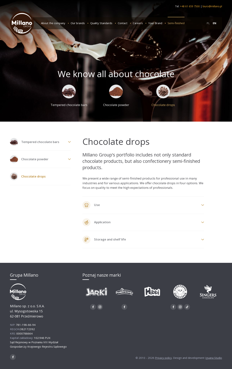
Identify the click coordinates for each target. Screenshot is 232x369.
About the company (53, 23)
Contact (122, 23)
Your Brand (155, 23)
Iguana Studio (213, 358)
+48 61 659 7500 (190, 6)
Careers (138, 23)
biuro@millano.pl (212, 6)
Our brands (78, 23)
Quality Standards (101, 23)
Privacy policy (163, 358)
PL (208, 23)
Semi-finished (176, 23)
